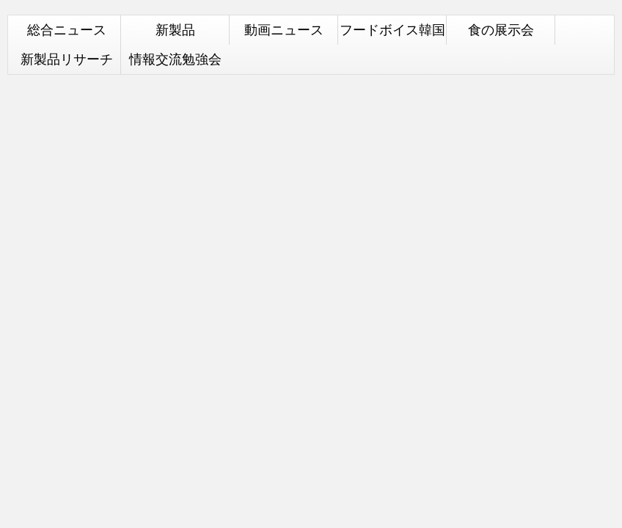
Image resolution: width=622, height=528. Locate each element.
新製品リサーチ (67, 59)
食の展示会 (501, 29)
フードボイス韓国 (392, 29)
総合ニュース (66, 29)
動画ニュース (283, 29)
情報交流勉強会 (175, 59)
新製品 (175, 29)
